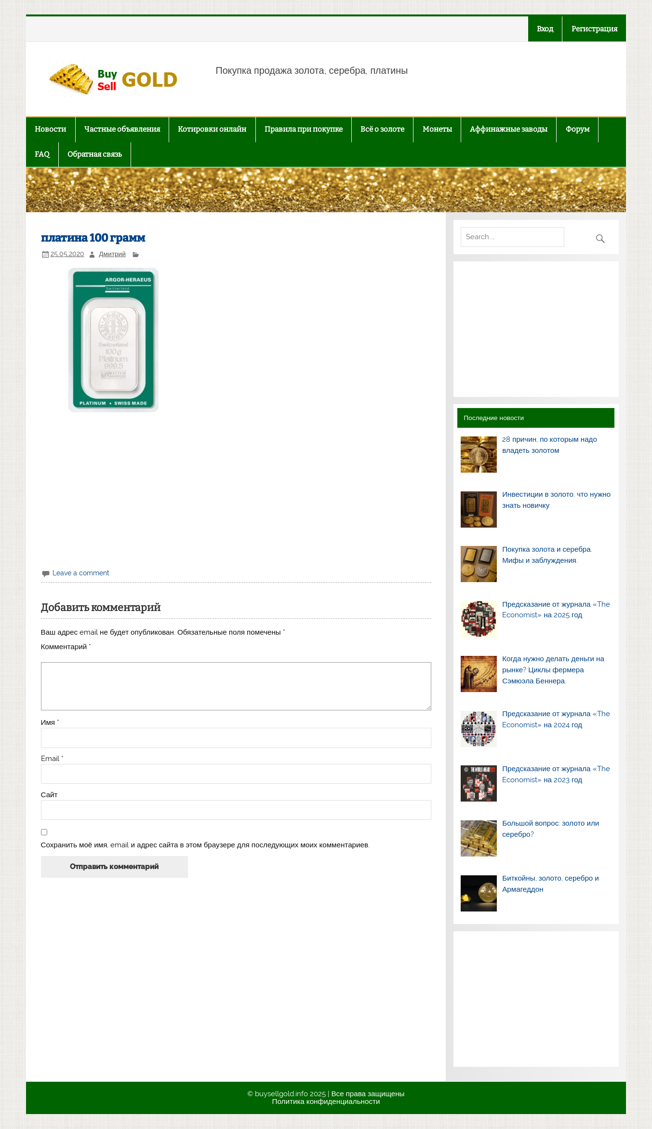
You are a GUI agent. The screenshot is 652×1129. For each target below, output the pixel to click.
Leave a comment (81, 573)
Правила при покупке (304, 129)
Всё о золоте (382, 129)
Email (52, 758)
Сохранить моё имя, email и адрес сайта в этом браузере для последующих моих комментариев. (205, 845)
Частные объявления (122, 129)
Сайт (49, 795)
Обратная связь (94, 154)
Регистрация (594, 29)
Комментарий (66, 647)
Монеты (437, 129)
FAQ (42, 154)
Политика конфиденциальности (326, 1101)
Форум (577, 129)
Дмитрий (112, 254)
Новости (50, 129)
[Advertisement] (236, 489)
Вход (545, 29)
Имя (50, 722)
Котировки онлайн (212, 129)
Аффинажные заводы (508, 129)
